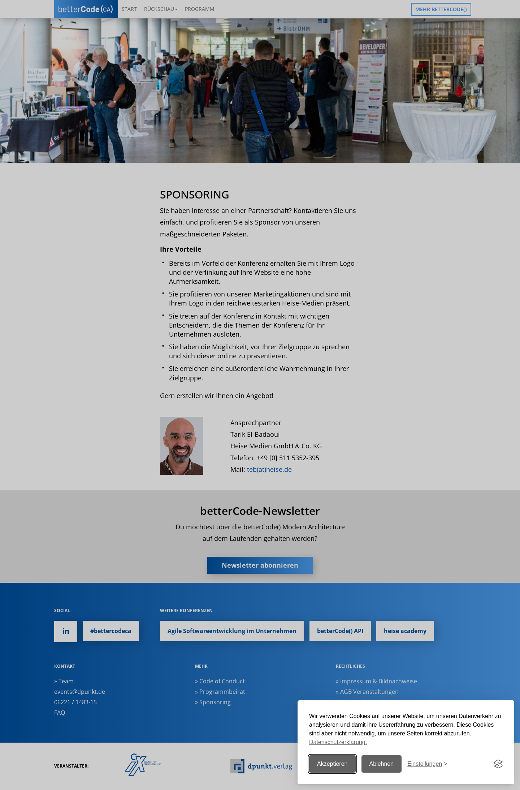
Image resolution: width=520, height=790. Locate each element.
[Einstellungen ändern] (427, 764)
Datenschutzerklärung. (338, 742)
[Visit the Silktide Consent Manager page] (498, 764)
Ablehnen (381, 764)
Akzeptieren (332, 764)
